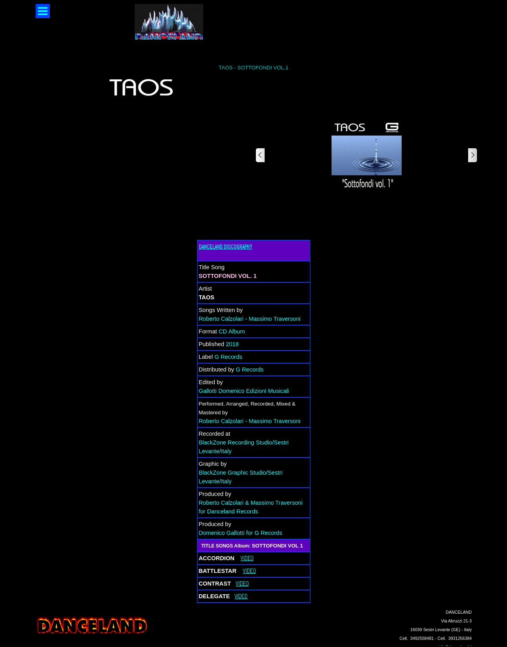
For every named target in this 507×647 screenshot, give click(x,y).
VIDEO (247, 558)
